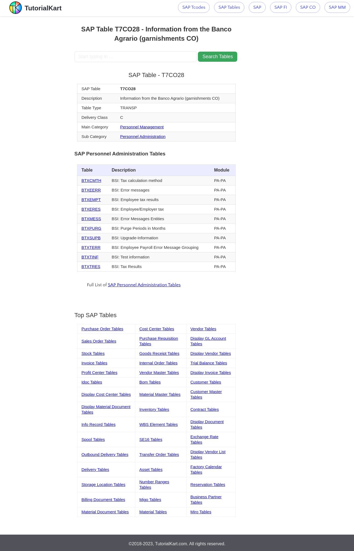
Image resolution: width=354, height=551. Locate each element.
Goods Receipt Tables (159, 353)
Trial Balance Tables (209, 363)
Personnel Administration (142, 136)
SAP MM (337, 7)
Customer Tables (206, 382)
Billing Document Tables (103, 499)
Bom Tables (150, 382)
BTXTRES (90, 266)
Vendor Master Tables (159, 372)
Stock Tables (93, 353)
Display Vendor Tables (211, 353)
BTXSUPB (91, 237)
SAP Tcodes (193, 7)
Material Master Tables (160, 394)
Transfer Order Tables (159, 454)
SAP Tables (229, 7)
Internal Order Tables (158, 363)
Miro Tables (201, 511)
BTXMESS (91, 218)
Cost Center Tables (156, 328)
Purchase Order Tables (102, 328)
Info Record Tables (98, 424)
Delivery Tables (95, 469)
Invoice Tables (94, 363)
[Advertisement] (37, 98)
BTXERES (91, 209)
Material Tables (153, 511)
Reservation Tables (208, 484)
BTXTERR (91, 247)
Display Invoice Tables (211, 372)
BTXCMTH (91, 180)
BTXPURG (91, 228)
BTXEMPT (91, 199)
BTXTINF (90, 257)
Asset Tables (151, 469)
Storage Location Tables (103, 484)
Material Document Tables (105, 511)
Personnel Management (141, 127)
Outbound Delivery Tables (104, 454)
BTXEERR (91, 190)
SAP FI (280, 7)
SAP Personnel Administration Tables (144, 284)
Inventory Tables (154, 409)
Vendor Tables (204, 328)
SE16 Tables (150, 439)
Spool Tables (93, 439)
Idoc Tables (91, 382)
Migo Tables (150, 499)
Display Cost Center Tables (106, 394)
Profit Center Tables (99, 372)
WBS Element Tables (158, 424)
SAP (257, 7)
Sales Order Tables (98, 341)
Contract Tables (205, 409)
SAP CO (308, 7)
